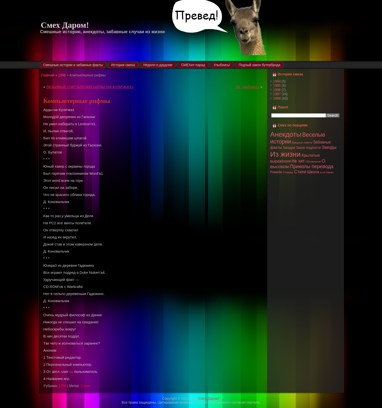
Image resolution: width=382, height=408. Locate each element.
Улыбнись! (222, 65)
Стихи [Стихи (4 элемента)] (300, 171)
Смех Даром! (65, 25)
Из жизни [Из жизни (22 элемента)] (285, 154)
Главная (47, 75)
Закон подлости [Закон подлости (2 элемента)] (308, 148)
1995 (277, 85)
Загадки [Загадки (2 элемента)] (289, 148)
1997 (277, 94)
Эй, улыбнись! (247, 87)
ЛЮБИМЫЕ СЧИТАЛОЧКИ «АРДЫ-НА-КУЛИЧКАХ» (90, 87)
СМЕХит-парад (193, 65)
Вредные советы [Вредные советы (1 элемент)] (302, 142)
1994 (277, 81)
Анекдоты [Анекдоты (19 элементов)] (285, 134)
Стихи (85, 386)
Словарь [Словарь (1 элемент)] (288, 172)
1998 (62, 75)
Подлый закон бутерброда (259, 65)
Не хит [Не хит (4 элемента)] (298, 161)
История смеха (123, 65)
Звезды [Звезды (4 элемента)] (329, 147)
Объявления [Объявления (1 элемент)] (313, 161)
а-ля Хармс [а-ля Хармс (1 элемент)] (327, 172)
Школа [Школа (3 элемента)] (313, 172)
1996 (277, 90)
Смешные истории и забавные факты (73, 65)
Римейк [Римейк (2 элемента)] (276, 172)
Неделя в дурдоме (158, 65)
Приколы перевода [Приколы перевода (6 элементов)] (312, 166)
